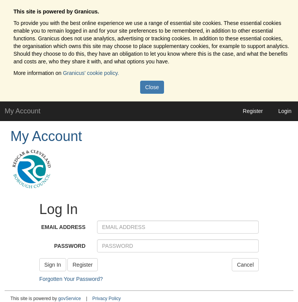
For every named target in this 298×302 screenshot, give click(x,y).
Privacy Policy (106, 298)
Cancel (245, 265)
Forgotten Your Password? (71, 279)
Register (253, 111)
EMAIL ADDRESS (63, 227)
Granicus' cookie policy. (91, 73)
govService (69, 298)
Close (152, 87)
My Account (46, 136)
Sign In (52, 265)
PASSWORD (69, 246)
